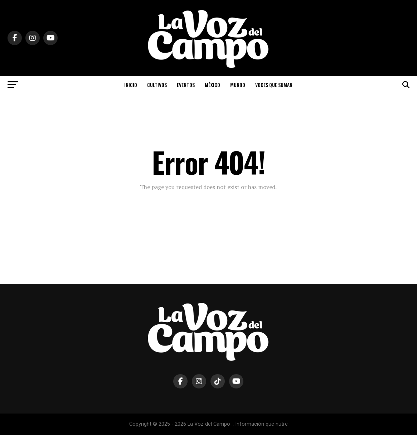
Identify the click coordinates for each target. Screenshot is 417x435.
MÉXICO (212, 84)
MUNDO (237, 84)
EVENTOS (186, 84)
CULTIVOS (157, 84)
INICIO (130, 84)
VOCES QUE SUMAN (273, 84)
